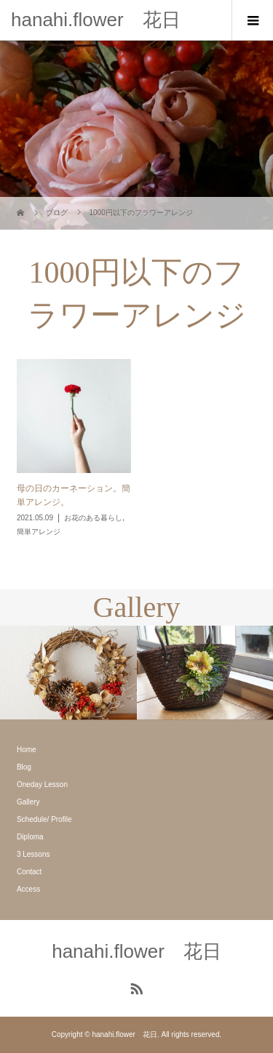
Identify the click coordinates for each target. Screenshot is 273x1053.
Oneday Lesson (42, 784)
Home (26, 750)
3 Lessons (33, 854)
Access (28, 889)
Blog (24, 767)
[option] (68, 673)
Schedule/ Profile (44, 819)
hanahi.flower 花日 (96, 20)
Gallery (28, 802)
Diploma (30, 837)
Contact (29, 872)
